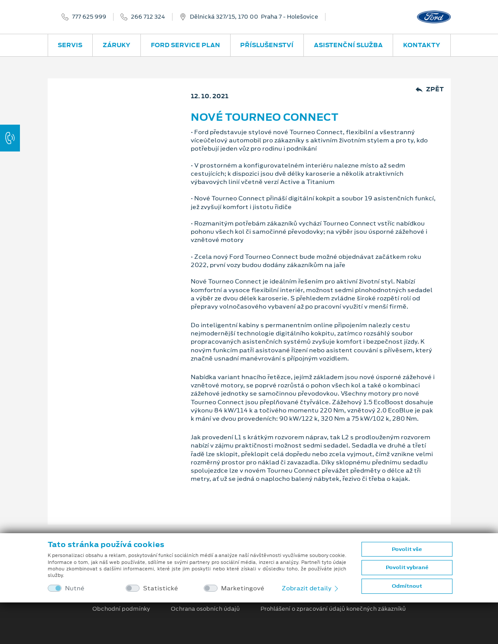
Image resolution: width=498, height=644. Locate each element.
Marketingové (242, 588)
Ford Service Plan (185, 45)
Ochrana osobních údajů (205, 609)
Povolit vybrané (407, 567)
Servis (70, 45)
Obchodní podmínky (121, 609)
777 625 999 (89, 17)
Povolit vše (407, 549)
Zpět (430, 89)
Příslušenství (266, 45)
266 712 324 (148, 17)
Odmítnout (407, 586)
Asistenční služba (348, 45)
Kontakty (421, 45)
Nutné (75, 588)
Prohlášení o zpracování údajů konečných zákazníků (333, 609)
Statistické (160, 588)
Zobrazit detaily (311, 588)
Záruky (116, 45)
